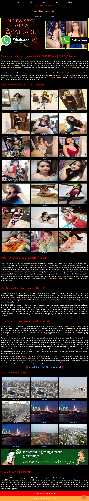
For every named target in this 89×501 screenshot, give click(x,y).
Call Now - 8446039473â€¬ (44, 16)
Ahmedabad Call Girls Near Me (44, 367)
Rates (44, 2)
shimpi (44, 133)
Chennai (44, 445)
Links (57, 2)
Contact (70, 2)
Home (18, 2)
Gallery (31, 2)
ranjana (44, 204)
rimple (44, 181)
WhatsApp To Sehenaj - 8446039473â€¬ (44, 498)
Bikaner (44, 421)
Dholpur (44, 398)
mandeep (44, 251)
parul (44, 157)
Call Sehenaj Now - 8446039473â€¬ (44, 493)
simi (44, 228)
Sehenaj (44, 110)
